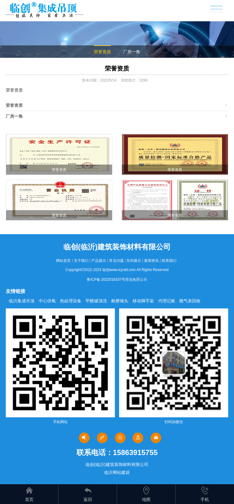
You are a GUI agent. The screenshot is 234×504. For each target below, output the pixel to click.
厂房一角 (131, 51)
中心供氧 (47, 300)
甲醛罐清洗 (96, 300)
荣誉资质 (102, 51)
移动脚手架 (143, 300)
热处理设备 (70, 300)
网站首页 (63, 261)
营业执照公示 (136, 279)
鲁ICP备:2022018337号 (106, 279)
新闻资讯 (151, 261)
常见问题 (116, 261)
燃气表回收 (189, 300)
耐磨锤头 (119, 300)
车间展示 (133, 261)
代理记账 (166, 300)
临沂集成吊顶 (21, 300)
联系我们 (169, 261)
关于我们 (81, 261)
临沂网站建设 (117, 472)
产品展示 (98, 261)
